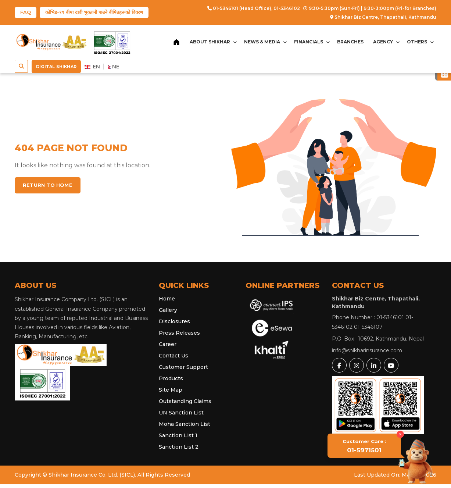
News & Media (265, 41)
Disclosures (174, 321)
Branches (350, 41)
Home (167, 298)
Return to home (47, 185)
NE (113, 66)
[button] (21, 66)
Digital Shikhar (56, 66)
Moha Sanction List (184, 424)
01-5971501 (364, 446)
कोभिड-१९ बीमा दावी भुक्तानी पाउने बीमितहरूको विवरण (94, 12)
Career (167, 344)
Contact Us (173, 355)
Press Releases (179, 333)
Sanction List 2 (178, 447)
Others (420, 41)
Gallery (168, 310)
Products (171, 378)
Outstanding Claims (185, 401)
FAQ (25, 12)
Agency (386, 41)
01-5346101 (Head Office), (239, 8)
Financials (312, 41)
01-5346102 (286, 8)
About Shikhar (213, 41)
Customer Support (183, 367)
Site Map (170, 390)
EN (92, 66)
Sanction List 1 (178, 435)
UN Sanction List (181, 412)
